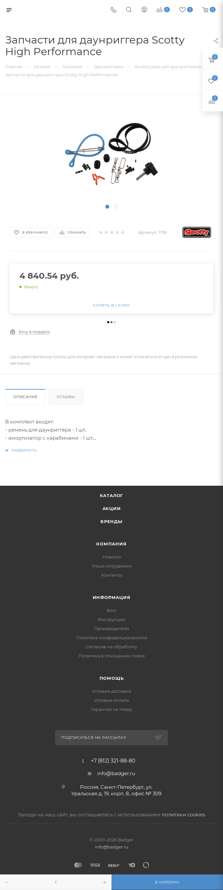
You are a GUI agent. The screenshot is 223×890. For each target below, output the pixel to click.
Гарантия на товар (111, 709)
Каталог (111, 495)
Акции (111, 508)
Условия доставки (111, 691)
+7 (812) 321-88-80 (113, 760)
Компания (111, 543)
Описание (25, 397)
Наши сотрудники (112, 565)
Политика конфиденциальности (111, 637)
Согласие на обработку (111, 646)
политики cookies (183, 814)
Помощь (112, 678)
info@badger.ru (116, 773)
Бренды (111, 521)
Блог (112, 610)
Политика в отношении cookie (111, 655)
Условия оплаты (111, 700)
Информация (112, 597)
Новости (111, 556)
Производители (111, 628)
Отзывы (66, 397)
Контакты (111, 575)
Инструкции (111, 619)
